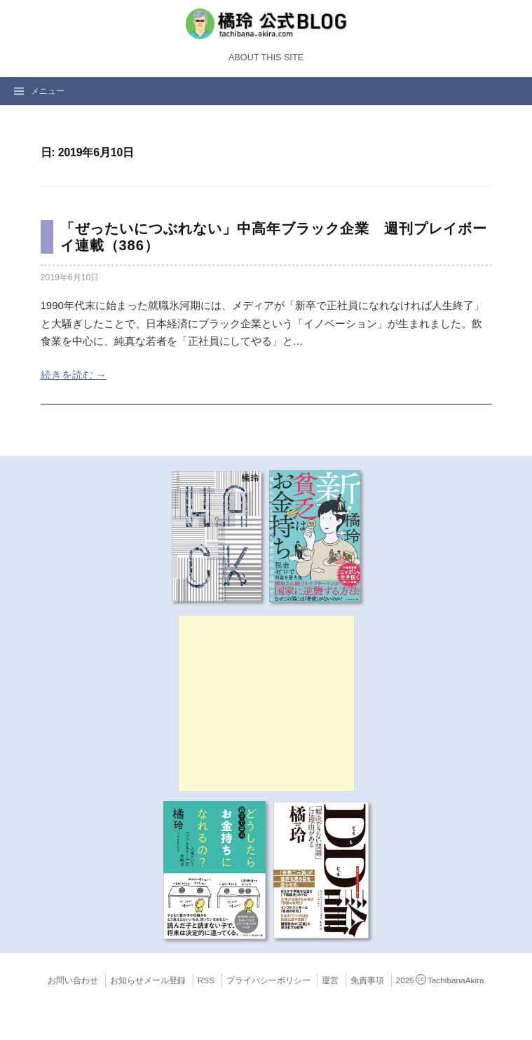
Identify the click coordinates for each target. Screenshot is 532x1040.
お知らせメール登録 (148, 980)
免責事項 (367, 980)
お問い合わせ (73, 980)
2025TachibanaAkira (440, 980)
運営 (330, 980)
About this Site (266, 57)
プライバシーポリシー (268, 980)
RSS (206, 980)
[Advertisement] (266, 703)
